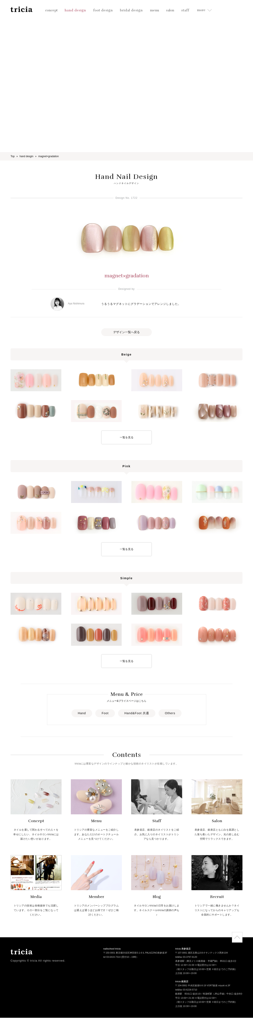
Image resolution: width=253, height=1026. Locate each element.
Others (170, 713)
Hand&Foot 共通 (136, 713)
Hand (82, 713)
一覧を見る (126, 437)
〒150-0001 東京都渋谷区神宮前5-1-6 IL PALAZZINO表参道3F (135, 953)
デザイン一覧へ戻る (126, 332)
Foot (105, 713)
